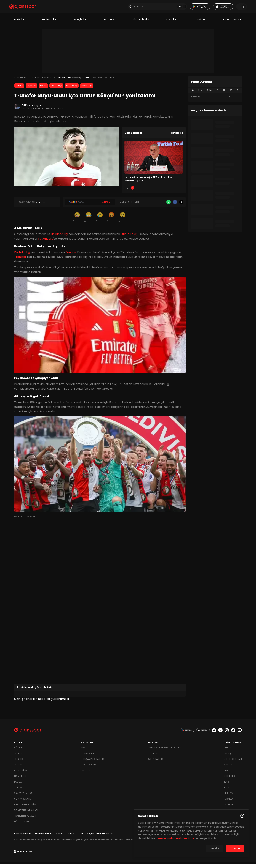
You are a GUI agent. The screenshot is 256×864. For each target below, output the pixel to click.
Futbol (19, 22)
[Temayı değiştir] (236, 8)
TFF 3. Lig (19, 767)
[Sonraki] (179, 190)
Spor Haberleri (21, 79)
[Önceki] (127, 190)
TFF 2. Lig (19, 761)
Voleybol (80, 22)
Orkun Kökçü (56, 88)
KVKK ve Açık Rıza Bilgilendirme (96, 836)
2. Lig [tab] (209, 92)
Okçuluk (228, 806)
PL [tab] (218, 92)
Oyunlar (171, 22)
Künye (59, 836)
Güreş (227, 755)
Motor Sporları (233, 761)
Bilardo (228, 795)
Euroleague (87, 755)
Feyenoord (31, 88)
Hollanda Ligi (71, 88)
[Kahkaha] (88, 220)
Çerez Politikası (22, 836)
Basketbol (49, 22)
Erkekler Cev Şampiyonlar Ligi (164, 750)
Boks (227, 772)
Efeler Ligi (153, 755)
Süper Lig (19, 750)
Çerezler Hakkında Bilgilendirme (175, 838)
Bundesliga (20, 772)
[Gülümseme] (77, 220)
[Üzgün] (100, 220)
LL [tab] (224, 92)
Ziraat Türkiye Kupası (26, 812)
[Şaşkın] (122, 220)
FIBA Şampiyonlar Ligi (92, 761)
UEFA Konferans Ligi (25, 806)
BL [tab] (238, 92)
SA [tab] (231, 92)
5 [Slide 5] (174, 190)
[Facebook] (175, 205)
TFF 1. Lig (18, 755)
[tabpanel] (215, 99)
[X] (181, 205)
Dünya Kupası (21, 823)
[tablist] (215, 92)
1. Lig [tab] (200, 92)
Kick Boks (229, 778)
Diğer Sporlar (232, 22)
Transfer (19, 88)
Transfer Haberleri (25, 818)
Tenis (227, 784)
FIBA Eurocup (88, 767)
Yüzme (227, 789)
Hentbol (228, 750)
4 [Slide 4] (164, 190)
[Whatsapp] (168, 205)
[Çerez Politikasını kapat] (242, 816)
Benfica (43, 88)
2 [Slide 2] (143, 190)
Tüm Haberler (140, 22)
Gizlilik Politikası (43, 836)
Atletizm (228, 767)
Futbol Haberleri (43, 79)
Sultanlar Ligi (155, 761)
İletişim (71, 836)
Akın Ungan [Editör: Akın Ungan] (35, 107)
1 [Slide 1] (132, 190)
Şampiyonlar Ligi (23, 795)
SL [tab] (192, 92)
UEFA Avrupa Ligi (23, 801)
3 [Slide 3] (153, 190)
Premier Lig (20, 778)
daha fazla (176, 135)
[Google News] (90, 205)
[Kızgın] (111, 220)
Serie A (18, 789)
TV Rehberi (199, 22)
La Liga (18, 784)
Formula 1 (109, 22)
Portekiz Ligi (86, 88)
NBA (83, 750)
